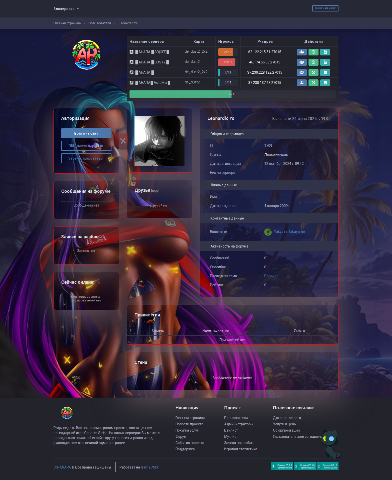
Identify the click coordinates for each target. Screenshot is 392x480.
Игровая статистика (240, 449)
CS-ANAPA (62, 467)
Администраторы (238, 424)
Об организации (286, 430)
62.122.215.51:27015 (264, 52)
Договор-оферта (287, 418)
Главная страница (67, 23)
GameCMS (149, 467)
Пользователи (99, 23)
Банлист (231, 430)
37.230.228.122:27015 (264, 72)
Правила (271, 276)
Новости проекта (190, 424)
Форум (181, 437)
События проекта (190, 443)
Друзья (146, 190)
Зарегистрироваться (86, 158)
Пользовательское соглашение (299, 437)
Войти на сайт (325, 8)
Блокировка (64, 9)
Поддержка (185, 449)
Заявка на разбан (238, 443)
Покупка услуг (187, 430)
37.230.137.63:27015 (264, 83)
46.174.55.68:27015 (264, 62)
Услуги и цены (284, 424)
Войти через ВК (86, 146)
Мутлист (231, 437)
